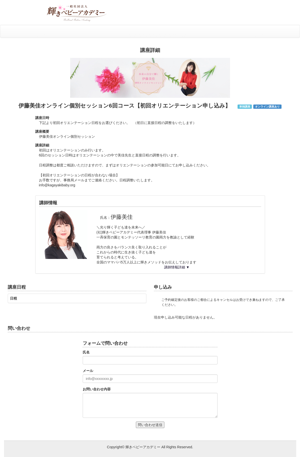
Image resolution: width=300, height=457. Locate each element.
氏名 (86, 352)
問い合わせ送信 (150, 425)
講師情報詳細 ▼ (177, 267)
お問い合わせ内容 (97, 389)
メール (88, 371)
